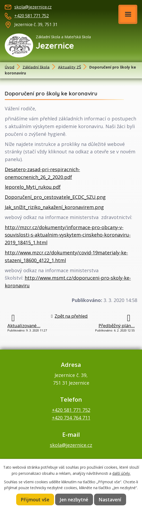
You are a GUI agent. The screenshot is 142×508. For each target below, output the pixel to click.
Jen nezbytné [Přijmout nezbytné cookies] (74, 499)
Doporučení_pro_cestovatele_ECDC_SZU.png (55, 197)
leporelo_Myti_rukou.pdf (33, 187)
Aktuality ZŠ (69, 66)
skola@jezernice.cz (33, 7)
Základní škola (36, 66)
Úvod (9, 66)
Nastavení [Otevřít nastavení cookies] (110, 499)
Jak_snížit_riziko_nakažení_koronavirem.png (54, 207)
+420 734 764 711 (71, 417)
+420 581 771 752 (31, 16)
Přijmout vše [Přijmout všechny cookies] (35, 499)
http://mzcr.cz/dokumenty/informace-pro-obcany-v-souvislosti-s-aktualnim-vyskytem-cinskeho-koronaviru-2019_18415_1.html (68, 235)
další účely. (121, 473)
